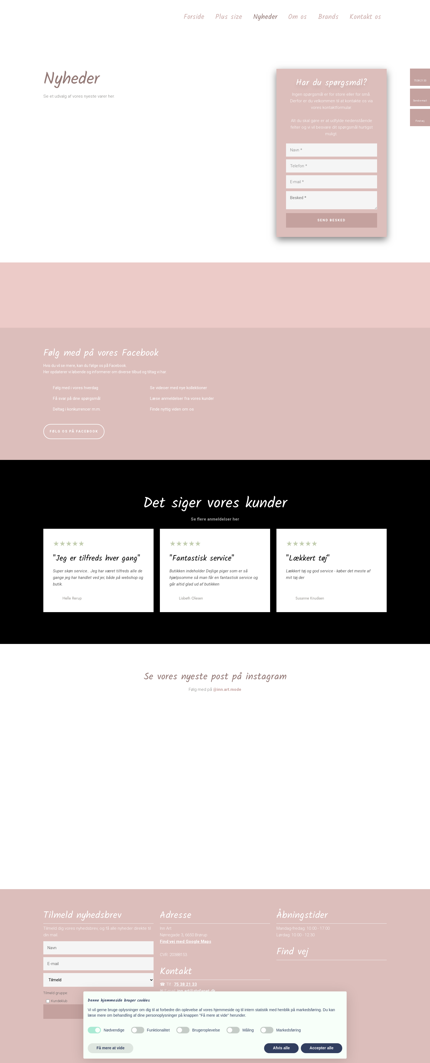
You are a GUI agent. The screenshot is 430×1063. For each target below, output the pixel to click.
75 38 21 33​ (185, 984)
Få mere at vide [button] (111, 1048)
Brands (328, 17)
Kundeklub (59, 1001)
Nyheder (265, 17)
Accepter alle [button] (321, 1048)
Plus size (228, 17)
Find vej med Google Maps (185, 941)
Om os (297, 17)
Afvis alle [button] (281, 1048)
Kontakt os (365, 17)
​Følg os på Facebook (74, 431)
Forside (194, 17)
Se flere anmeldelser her (215, 519)
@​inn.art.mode (227, 689)
